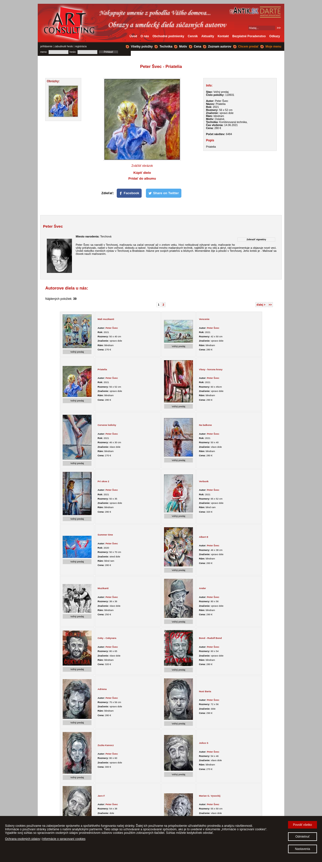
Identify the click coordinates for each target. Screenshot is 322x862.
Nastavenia (302, 849)
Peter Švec (111, 327)
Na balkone (205, 425)
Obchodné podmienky (168, 36)
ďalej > (261, 304)
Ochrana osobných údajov (22, 839)
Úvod (133, 36)
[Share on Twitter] (163, 193)
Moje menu (273, 46)
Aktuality (207, 36)
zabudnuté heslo (64, 46)
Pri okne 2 (103, 481)
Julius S (203, 743)
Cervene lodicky (107, 425)
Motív (183, 46)
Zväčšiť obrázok (142, 166)
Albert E (203, 537)
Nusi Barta (205, 691)
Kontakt (223, 36)
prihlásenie (46, 46)
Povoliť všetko (302, 825)
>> (270, 304)
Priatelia (102, 369)
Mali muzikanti (106, 319)
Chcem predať (248, 46)
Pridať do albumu (142, 178)
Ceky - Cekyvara (107, 638)
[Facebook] (129, 193)
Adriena (102, 689)
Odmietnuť (302, 836)
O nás (145, 36)
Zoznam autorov (219, 46)
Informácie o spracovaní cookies (64, 839)
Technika (165, 46)
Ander (202, 588)
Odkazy (274, 36)
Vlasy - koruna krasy (210, 369)
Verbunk (204, 481)
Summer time (105, 534)
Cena (197, 46)
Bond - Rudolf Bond (210, 638)
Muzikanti (103, 588)
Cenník (193, 36)
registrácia (81, 46)
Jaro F (101, 795)
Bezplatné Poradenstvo (249, 36)
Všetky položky (142, 46)
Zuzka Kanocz (106, 745)
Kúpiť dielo (142, 173)
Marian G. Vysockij (209, 795)
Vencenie (204, 319)
